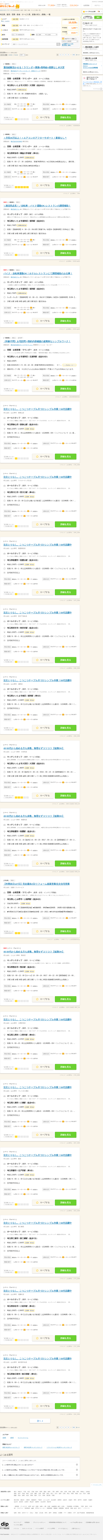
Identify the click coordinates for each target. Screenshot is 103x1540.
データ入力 (23, 1506)
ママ (65, 1513)
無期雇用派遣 (90, 1513)
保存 (98, 17)
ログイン (97, 5)
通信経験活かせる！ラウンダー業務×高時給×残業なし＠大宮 (33, 67)
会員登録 (86, 5)
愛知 (45, 1491)
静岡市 (59, 1500)
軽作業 (67, 1508)
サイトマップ (17, 1522)
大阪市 (70, 1500)
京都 (69, 1491)
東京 (15, 1491)
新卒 (50, 1513)
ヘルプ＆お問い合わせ (76, 1522)
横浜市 (22, 1500)
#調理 (4, 1438)
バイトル (16, 1528)
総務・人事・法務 (45, 1506)
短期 (15, 1513)
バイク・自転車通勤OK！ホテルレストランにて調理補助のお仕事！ (37, 273)
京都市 (85, 1500)
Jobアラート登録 (69, 39)
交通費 (60, 1513)
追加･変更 (15, 19)
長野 (43, 1493)
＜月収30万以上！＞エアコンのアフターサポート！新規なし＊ (35, 138)
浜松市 (65, 1500)
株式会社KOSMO (16, 141)
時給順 (16, 55)
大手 (74, 1513)
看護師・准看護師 (59, 1508)
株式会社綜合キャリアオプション (22, 345)
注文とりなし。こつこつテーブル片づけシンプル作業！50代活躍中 (37, 409)
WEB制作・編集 (29, 1508)
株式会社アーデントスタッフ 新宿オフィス (25, 71)
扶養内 (70, 1513)
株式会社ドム (15, 209)
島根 (76, 1493)
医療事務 (49, 1508)
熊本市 (49, 1502)
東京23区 (16, 1500)
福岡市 (37, 1502)
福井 (60, 1493)
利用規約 (27, 1522)
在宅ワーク (25, 1513)
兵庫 (65, 1491)
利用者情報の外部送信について (57, 1522)
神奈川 (20, 1491)
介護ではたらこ (76, 1528)
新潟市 (21, 1502)
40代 (46, 1513)
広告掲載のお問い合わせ (93, 1522)
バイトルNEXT (39, 1528)
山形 (31, 1493)
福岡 (23, 1495)
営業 (82, 1506)
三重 (53, 1491)
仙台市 (16, 1502)
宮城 (23, 1493)
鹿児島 (48, 1495)
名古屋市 (53, 1500)
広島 (64, 1493)
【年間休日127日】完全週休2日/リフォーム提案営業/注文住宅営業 (36, 884)
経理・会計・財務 (33, 1506)
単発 (19, 1513)
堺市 (75, 1500)
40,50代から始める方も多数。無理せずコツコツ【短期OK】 (33, 748)
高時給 (55, 1513)
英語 (36, 1513)
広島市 (26, 1502)
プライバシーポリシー (39, 1522)
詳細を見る (65, 117)
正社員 (41, 1513)
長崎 (31, 1495)
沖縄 (53, 1495)
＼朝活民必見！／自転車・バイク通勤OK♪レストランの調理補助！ (37, 205)
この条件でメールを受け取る (67, 44)
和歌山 (82, 1491)
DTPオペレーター (40, 1508)
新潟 (48, 1493)
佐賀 (27, 1495)
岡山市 (32, 1502)
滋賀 (73, 1491)
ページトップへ (97, 1485)
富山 (52, 1493)
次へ (77, 55)
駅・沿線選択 (6, 21)
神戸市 (80, 1500)
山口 (80, 1493)
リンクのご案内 (18, 1525)
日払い (32, 1513)
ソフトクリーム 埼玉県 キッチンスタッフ (59, 1447)
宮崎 (43, 1495)
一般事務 (16, 1506)
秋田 (27, 1493)
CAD (90, 1506)
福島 (35, 1493)
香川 (84, 1493)
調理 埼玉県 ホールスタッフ (11, 1447)
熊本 (35, 1495)
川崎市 (28, 1500)
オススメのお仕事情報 (90, 65)
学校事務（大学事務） (73, 1506)
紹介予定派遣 (81, 1513)
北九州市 (43, 1502)
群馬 (41, 1491)
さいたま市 (46, 1500)
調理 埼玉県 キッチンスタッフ (33, 1447)
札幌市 (90, 1500)
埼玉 (28, 1491)
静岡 (57, 1491)
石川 (56, 1493)
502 (74, 55)
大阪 (61, 1491)
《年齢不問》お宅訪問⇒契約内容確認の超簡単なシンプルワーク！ (37, 341)
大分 (39, 1495)
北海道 (88, 1491)
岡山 (68, 1493)
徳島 (88, 1493)
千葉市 (40, 1500)
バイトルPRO (51, 1528)
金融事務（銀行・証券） (58, 1506)
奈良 (78, 1491)
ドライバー (86, 1508)
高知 (19, 1495)
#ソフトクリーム (23, 1438)
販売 (86, 1506)
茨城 (33, 1491)
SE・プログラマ (18, 1508)
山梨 (39, 1493)
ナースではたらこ (63, 1528)
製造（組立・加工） (76, 1508)
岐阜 (49, 1491)
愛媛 (15, 1495)
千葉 (24, 1491)
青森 (15, 1493)
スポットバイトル (27, 1528)
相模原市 (33, 1500)
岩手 (19, 1493)
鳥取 (72, 1493)
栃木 (37, 1491)
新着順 (10, 55)
